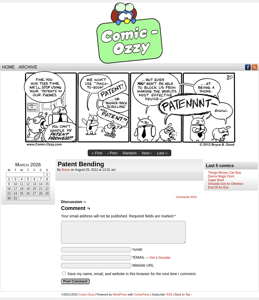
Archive (27, 67)
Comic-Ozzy (129, 33)
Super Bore (216, 180)
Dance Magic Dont (221, 176)
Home (8, 67)
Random (130, 153)
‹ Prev (112, 153)
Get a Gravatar (160, 257)
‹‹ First (96, 153)
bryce (66, 170)
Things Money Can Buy (224, 172)
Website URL (143, 265)
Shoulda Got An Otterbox (225, 184)
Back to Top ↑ (183, 294)
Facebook (248, 67)
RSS (254, 67)
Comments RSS (186, 197)
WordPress (120, 294)
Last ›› (162, 153)
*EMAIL (151, 257)
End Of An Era (218, 187)
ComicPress (141, 294)
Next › (147, 153)
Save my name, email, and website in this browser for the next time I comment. (132, 274)
